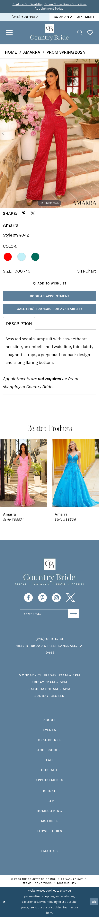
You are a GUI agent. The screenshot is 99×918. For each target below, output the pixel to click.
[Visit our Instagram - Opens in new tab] (56, 599)
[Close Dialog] (4, 903)
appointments (49, 781)
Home (11, 52)
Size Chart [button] (86, 271)
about (49, 721)
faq (49, 761)
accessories (49, 751)
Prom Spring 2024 (66, 52)
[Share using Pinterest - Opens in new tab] (23, 213)
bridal (49, 792)
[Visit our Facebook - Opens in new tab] (28, 599)
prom (49, 802)
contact (49, 771)
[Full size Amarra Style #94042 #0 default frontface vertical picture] (49, 133)
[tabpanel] (49, 133)
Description (19, 325)
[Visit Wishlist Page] (90, 32)
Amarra (31, 52)
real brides (49, 741)
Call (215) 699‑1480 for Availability (49, 310)
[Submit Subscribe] (73, 615)
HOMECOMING (49, 812)
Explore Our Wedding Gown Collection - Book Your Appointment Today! (49, 6)
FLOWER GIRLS (49, 832)
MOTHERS (49, 822)
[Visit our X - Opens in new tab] (70, 599)
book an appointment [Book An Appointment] (74, 16)
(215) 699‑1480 (50, 640)
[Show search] (80, 32)
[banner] (49, 33)
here (49, 914)
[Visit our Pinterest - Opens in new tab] (42, 599)
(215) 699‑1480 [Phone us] (25, 16)
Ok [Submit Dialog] (94, 903)
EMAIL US (49, 852)
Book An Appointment (49, 296)
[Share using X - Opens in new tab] (33, 213)
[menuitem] (25, 17)
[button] (9, 33)
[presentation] (23, 474)
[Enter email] (49, 615)
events (49, 731)
